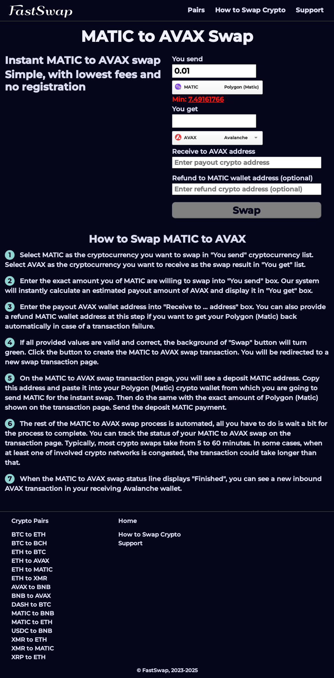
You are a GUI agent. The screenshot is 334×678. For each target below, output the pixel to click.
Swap (246, 210)
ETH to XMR (29, 578)
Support (310, 10)
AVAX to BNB (31, 587)
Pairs (196, 10)
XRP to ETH (28, 657)
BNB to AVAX (31, 595)
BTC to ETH (28, 534)
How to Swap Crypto (250, 10)
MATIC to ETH (31, 622)
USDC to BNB (31, 631)
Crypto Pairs (29, 521)
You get (185, 109)
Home (127, 521)
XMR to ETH (29, 639)
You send (187, 59)
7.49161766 (206, 99)
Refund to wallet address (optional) (242, 178)
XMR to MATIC (32, 648)
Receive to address (213, 151)
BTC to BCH (29, 543)
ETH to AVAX (30, 560)
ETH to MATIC (31, 569)
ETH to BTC (28, 552)
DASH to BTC (31, 604)
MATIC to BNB (32, 613)
